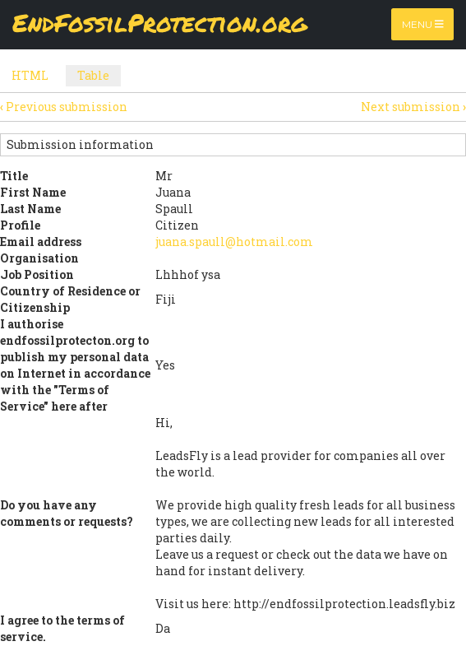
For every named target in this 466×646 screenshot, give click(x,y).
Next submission (413, 106)
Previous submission (63, 106)
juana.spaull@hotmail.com (234, 241)
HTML (30, 75)
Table (99, 76)
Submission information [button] (80, 144)
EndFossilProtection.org (159, 24)
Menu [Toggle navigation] (423, 24)
